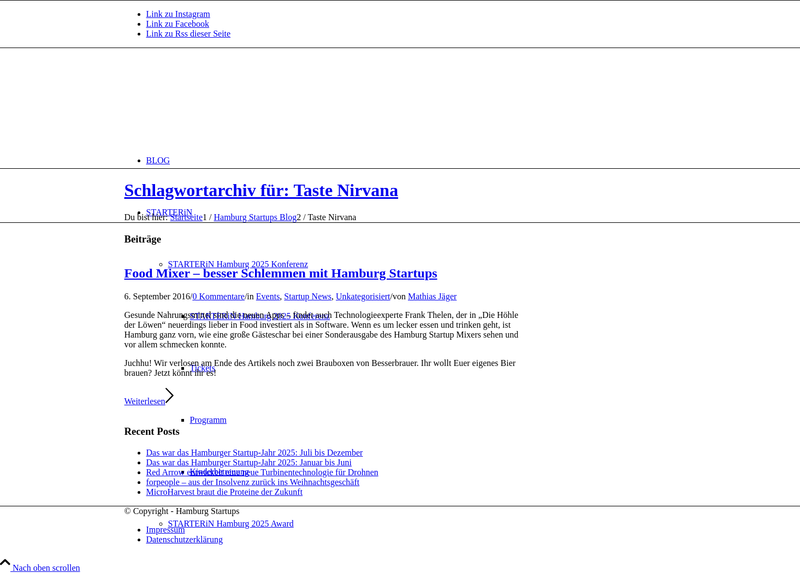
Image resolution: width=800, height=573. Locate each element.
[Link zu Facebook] (178, 23)
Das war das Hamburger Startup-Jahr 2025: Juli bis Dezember (254, 452)
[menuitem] (411, 160)
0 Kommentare (218, 296)
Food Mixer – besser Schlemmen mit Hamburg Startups (281, 273)
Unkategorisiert (363, 296)
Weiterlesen (149, 401)
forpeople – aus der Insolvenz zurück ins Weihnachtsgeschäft (253, 482)
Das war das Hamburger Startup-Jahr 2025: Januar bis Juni (249, 462)
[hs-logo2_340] (206, 99)
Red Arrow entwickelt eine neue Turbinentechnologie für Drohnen (262, 472)
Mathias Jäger (432, 296)
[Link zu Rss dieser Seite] (188, 33)
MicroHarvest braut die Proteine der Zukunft (224, 492)
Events (268, 296)
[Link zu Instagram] (178, 14)
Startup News (307, 296)
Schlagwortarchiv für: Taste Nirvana (262, 190)
